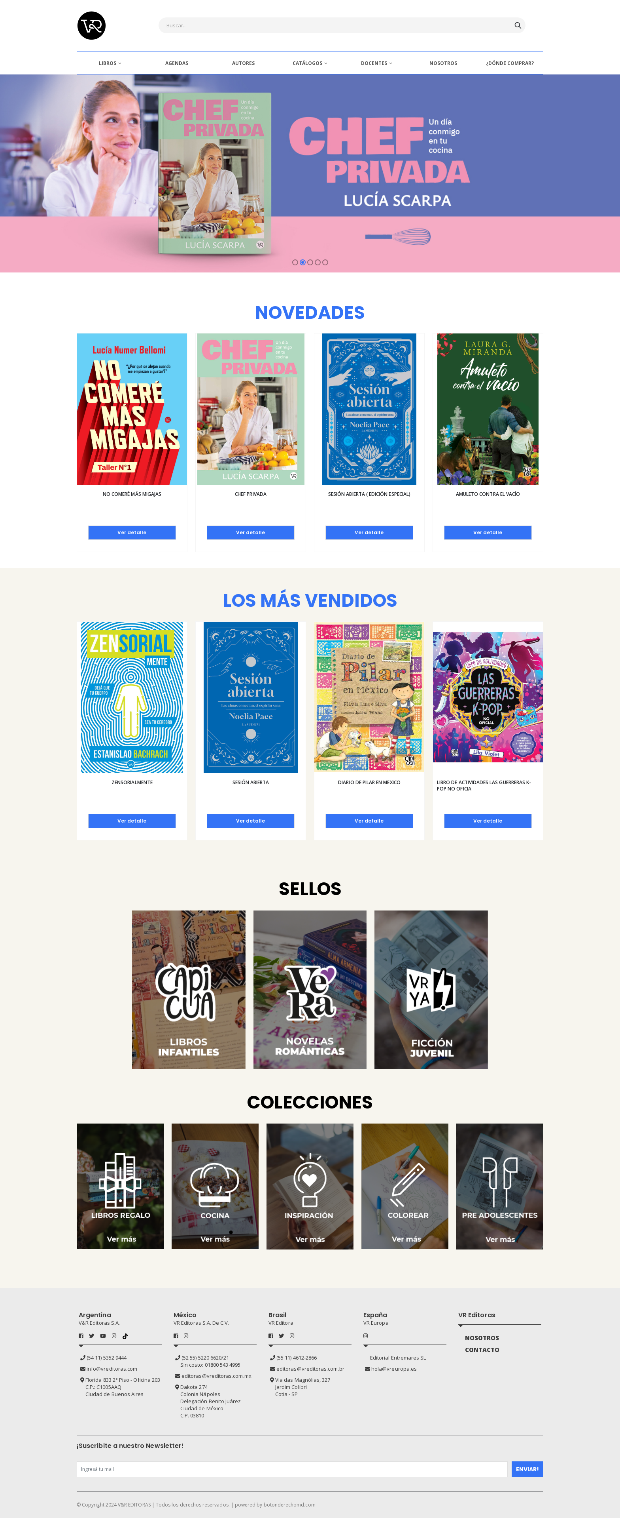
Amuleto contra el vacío (488, 494)
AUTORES (243, 63)
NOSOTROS (443, 63)
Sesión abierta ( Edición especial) (369, 494)
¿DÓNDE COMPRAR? (510, 63)
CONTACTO (482, 1350)
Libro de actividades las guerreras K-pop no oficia (484, 785)
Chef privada (251, 494)
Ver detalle (131, 532)
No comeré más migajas (132, 494)
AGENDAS (176, 63)
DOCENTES (374, 63)
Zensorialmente (132, 782)
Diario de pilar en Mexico (369, 782)
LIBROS (107, 63)
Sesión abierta (250, 782)
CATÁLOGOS (307, 63)
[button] (295, 262)
